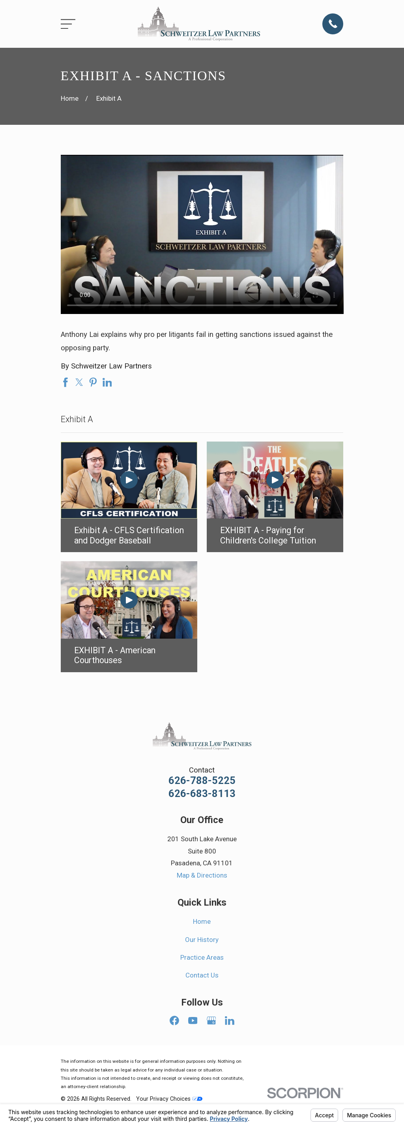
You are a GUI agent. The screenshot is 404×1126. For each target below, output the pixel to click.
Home (202, 921)
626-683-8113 (202, 794)
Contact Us (202, 975)
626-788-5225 (202, 781)
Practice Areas (202, 957)
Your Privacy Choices (169, 1099)
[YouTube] (193, 1020)
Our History (202, 940)
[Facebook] (174, 1020)
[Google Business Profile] (211, 1020)
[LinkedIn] (229, 1020)
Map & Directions (202, 875)
